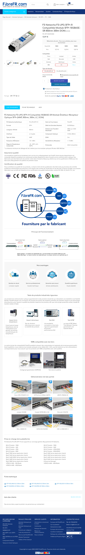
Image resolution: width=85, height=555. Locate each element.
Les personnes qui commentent (34, 504)
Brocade (61, 59)
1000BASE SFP (6, 530)
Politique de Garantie (40, 528)
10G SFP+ (5, 528)
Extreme (48, 62)
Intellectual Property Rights (57, 536)
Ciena (74, 62)
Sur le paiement (54, 524)
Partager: (6, 96)
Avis (40, 107)
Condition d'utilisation (56, 531)
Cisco (48, 56)
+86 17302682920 (72, 522)
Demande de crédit (55, 527)
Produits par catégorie (25, 530)
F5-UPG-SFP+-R (48, 71)
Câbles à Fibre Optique (25, 539)
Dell (49, 59)
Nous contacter (39, 534)
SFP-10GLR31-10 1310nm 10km (65, 483)
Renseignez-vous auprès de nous (69, 75)
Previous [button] (5, 63)
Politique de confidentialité (57, 534)
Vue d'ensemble (12, 107)
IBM (49, 65)
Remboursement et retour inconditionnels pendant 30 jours (61, 91)
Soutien (48, 11)
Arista (74, 56)
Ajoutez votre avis (76, 497)
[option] (9, 63)
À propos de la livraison (57, 529)
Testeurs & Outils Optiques (10, 543)
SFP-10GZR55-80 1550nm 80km (40, 486)
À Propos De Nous (69, 11)
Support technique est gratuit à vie (55, 93)
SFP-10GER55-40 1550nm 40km (15, 486)
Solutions (30, 11)
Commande (38, 526)
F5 (61, 65)
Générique (61, 62)
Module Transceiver (24, 537)
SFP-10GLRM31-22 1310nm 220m (15, 483)
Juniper (61, 56)
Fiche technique (28, 107)
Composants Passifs (8, 540)
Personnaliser (39, 11)
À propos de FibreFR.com (57, 522)
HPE (74, 59)
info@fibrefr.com (74, 524)
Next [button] (39, 63)
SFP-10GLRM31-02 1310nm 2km (40, 483)
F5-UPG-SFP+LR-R (61, 71)
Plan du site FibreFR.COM (26, 534)
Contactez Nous (57, 11)
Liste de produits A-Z (24, 532)
